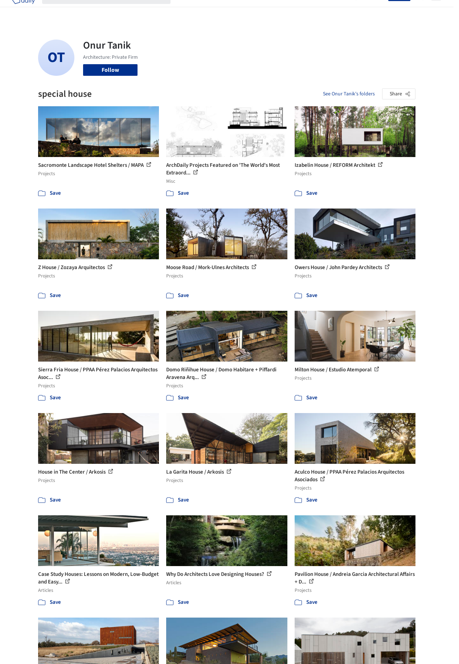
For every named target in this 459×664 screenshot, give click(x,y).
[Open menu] (436, 10)
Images (213, 10)
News (317, 10)
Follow (110, 70)
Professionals (288, 10)
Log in (376, 10)
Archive (339, 10)
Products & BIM (247, 10)
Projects (188, 10)
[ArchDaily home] (23, 10)
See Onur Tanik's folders (349, 93)
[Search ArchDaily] (112, 10)
